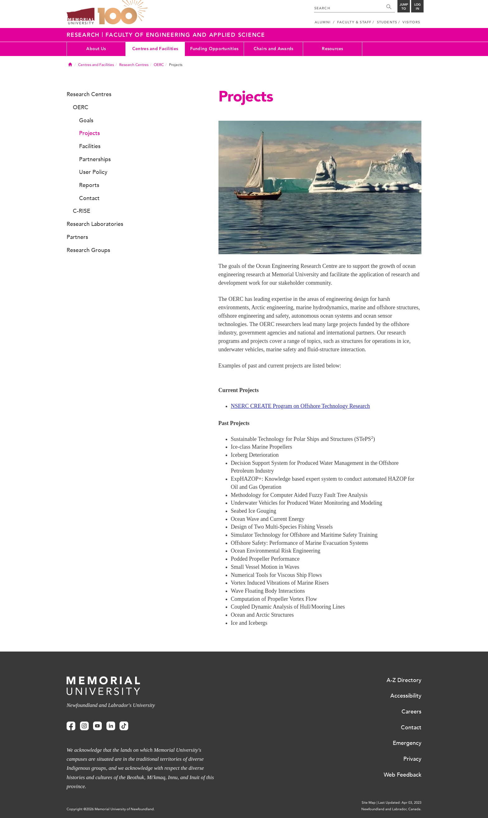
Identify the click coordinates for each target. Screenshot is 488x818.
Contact (89, 198)
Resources (332, 48)
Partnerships (95, 159)
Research (84, 34)
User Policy (93, 172)
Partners (77, 237)
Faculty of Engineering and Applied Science (185, 34)
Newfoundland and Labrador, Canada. (391, 809)
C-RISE (81, 211)
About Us (96, 48)
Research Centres (133, 65)
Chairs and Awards (273, 48)
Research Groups (88, 250)
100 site (122, 12)
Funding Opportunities (214, 48)
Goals (86, 120)
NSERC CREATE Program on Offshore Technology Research (300, 406)
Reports (89, 185)
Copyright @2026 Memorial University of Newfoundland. (111, 809)
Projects (89, 133)
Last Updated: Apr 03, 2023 (399, 803)
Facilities (90, 146)
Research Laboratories (95, 224)
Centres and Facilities (155, 48)
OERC (159, 65)
